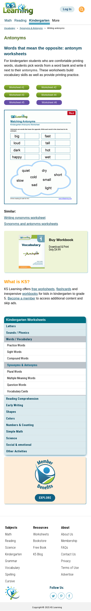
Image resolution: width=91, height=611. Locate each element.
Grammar (11, 561)
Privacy (66, 561)
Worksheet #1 (16, 87)
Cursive (10, 581)
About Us (67, 534)
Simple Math (14, 431)
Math (8, 534)
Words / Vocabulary (19, 339)
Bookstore (39, 541)
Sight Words (14, 352)
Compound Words (18, 358)
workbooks (30, 293)
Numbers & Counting (20, 425)
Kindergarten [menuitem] (39, 20)
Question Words (16, 385)
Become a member (21, 298)
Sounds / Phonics (17, 333)
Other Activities (16, 451)
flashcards (63, 289)
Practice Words (16, 345)
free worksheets (43, 289)
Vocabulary (9, 28)
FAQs (64, 547)
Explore (45, 498)
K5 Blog (38, 554)
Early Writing (14, 405)
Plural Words (14, 371)
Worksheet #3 (16, 95)
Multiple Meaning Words (21, 378)
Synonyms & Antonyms (22, 365)
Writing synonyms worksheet (24, 217)
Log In (67, 9)
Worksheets (41, 534)
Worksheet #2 (48, 87)
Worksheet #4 (48, 95)
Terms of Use (70, 568)
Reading (10, 541)
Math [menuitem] (8, 20)
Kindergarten (13, 554)
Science (11, 438)
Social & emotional (18, 445)
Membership (69, 541)
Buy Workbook (61, 240)
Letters (11, 326)
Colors (10, 418)
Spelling (10, 574)
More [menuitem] (55, 20)
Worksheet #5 (16, 102)
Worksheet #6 (49, 102)
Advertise (67, 574)
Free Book (39, 547)
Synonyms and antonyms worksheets (31, 224)
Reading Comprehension (22, 399)
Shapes (11, 412)
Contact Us (68, 554)
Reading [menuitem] (20, 20)
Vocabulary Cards (17, 391)
